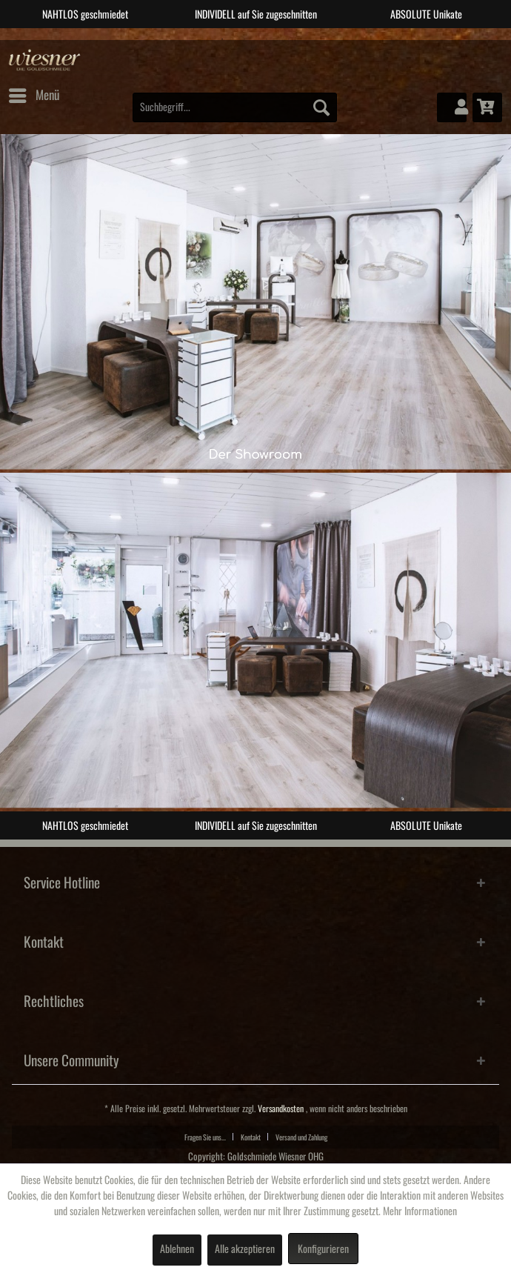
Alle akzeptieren (245, 1249)
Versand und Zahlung (301, 1137)
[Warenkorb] (487, 107)
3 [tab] (266, 39)
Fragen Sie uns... (205, 1137)
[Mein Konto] (452, 107)
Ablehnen (177, 1249)
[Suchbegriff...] (235, 107)
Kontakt (251, 1137)
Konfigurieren (323, 1249)
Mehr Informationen (420, 1211)
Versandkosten (281, 1109)
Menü (34, 93)
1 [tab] (222, 39)
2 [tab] (244, 39)
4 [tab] (288, 39)
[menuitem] (33, 95)
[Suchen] (321, 107)
